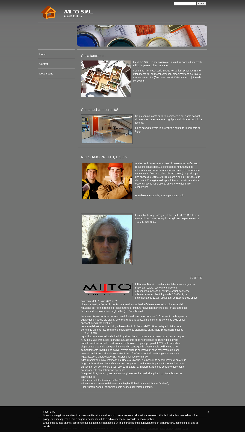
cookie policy (147, 419)
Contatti (44, 63)
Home (42, 54)
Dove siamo (46, 73)
